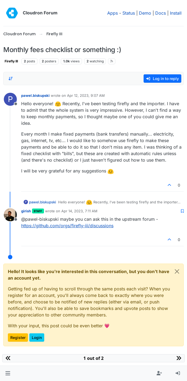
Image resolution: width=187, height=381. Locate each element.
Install (176, 13)
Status (128, 13)
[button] (7, 373)
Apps (112, 13)
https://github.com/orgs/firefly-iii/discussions (67, 225)
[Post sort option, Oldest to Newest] (10, 78)
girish (26, 211)
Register (18, 337)
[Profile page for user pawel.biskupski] (10, 99)
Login (37, 337)
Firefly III (11, 61)
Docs (160, 13)
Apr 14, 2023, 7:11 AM (79, 211)
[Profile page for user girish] (10, 214)
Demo (145, 13)
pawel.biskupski (35, 95)
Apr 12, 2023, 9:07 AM (86, 95)
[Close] (176, 271)
